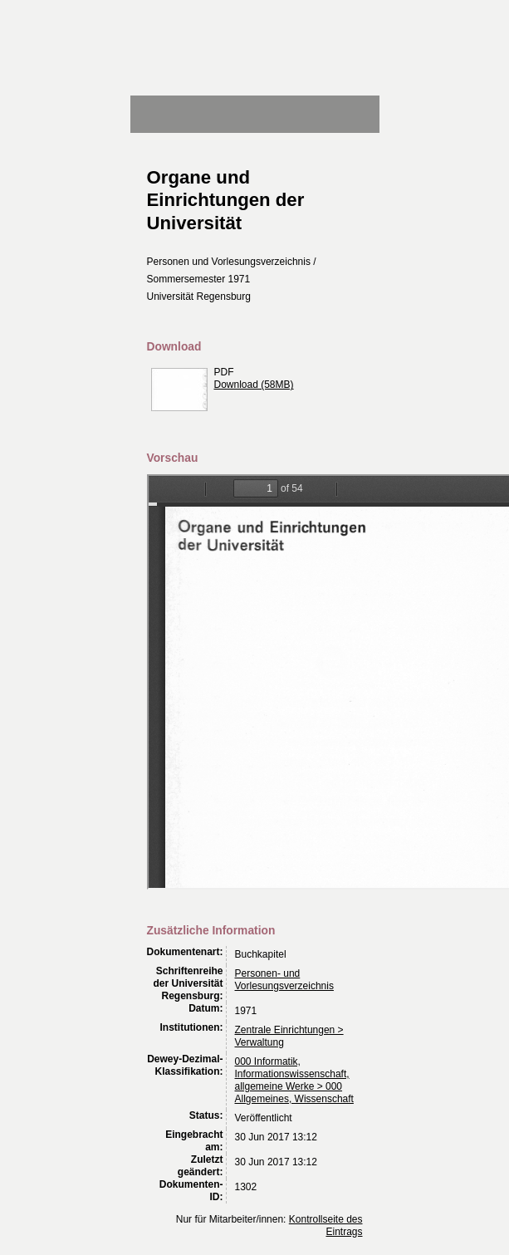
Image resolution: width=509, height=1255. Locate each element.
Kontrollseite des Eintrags (326, 1225)
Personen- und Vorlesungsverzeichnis (284, 980)
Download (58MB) (254, 384)
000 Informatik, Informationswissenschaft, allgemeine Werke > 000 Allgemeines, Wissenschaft (294, 1080)
